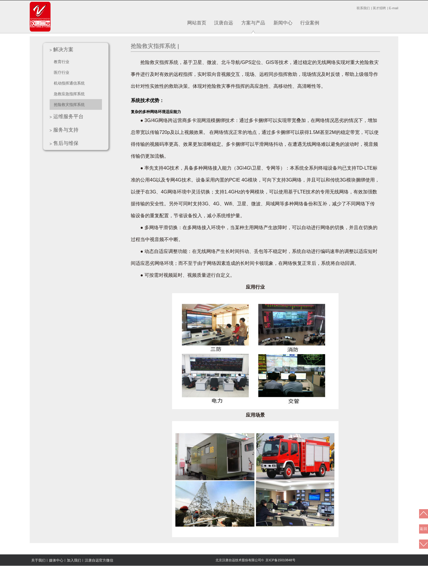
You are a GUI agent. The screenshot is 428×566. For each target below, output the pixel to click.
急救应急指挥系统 (69, 94)
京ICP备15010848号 (280, 560)
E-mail (393, 8)
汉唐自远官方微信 (99, 560)
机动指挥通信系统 (69, 83)
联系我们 (363, 8)
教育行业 (61, 62)
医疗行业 (61, 72)
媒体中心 (56, 560)
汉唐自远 (223, 22)
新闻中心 (282, 22)
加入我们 (74, 560)
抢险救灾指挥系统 (69, 104)
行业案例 (309, 22)
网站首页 (196, 22)
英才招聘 (379, 8)
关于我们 (38, 560)
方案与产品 (253, 22)
